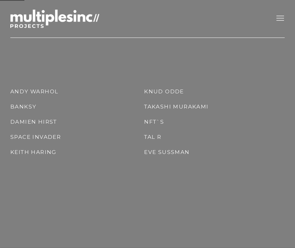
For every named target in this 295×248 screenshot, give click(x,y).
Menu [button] (279, 18)
